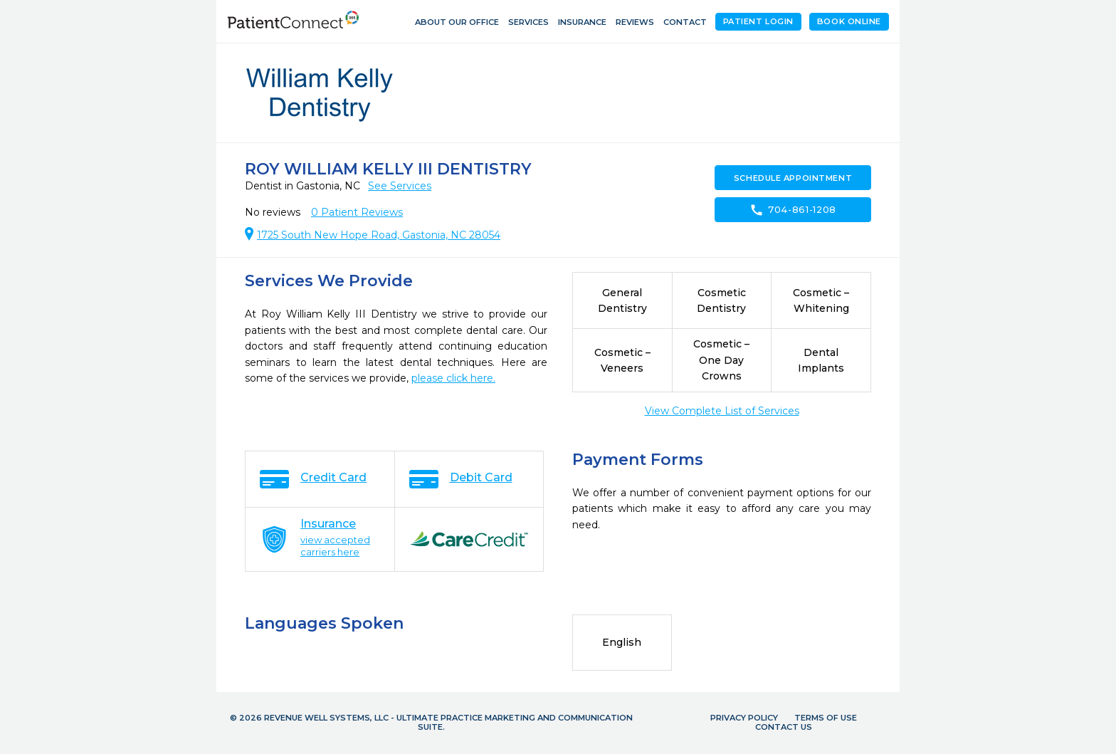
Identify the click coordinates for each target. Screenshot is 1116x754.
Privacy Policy (744, 718)
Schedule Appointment (793, 178)
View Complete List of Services (722, 410)
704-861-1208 (792, 210)
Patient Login (758, 21)
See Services (399, 185)
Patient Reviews (357, 212)
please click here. (453, 378)
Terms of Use (825, 718)
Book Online (849, 21)
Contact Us (783, 727)
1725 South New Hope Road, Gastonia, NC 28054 (378, 235)
